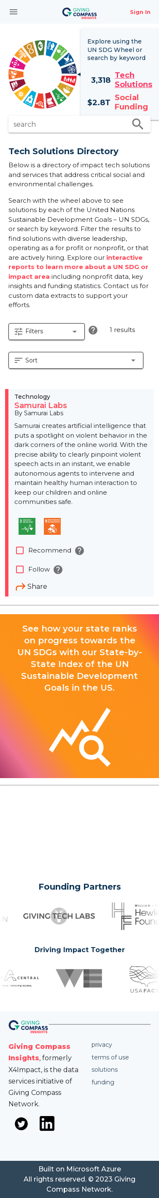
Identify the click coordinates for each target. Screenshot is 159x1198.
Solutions (105, 1069)
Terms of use (110, 1057)
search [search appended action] (138, 124)
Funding (103, 1082)
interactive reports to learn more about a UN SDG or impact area (78, 266)
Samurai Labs (40, 405)
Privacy (102, 1044)
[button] (46, 331)
